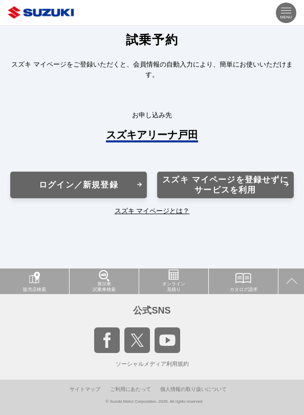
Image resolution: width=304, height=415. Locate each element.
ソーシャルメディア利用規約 (152, 364)
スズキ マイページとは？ (152, 211)
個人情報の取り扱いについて (193, 389)
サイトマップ (85, 389)
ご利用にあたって (130, 389)
